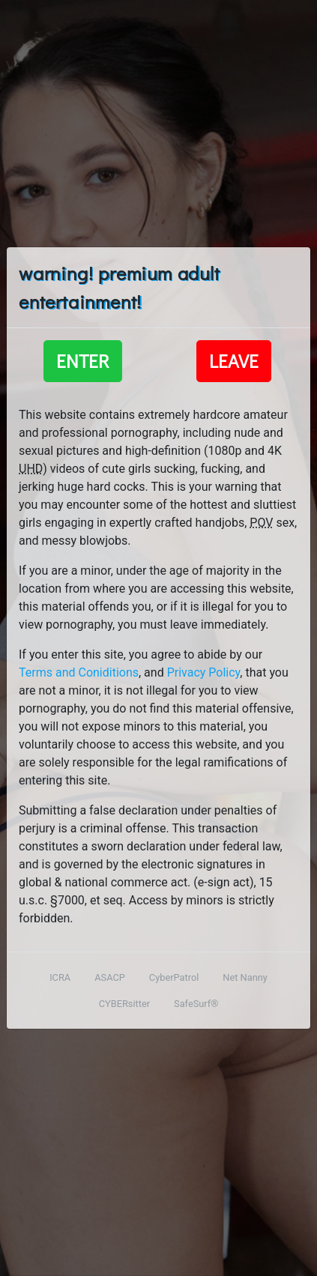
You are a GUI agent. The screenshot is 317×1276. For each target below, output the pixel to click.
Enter (82, 360)
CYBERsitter (124, 1003)
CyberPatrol (174, 977)
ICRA (59, 977)
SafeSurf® (196, 1003)
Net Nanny (245, 977)
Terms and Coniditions (79, 672)
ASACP (109, 977)
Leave (234, 360)
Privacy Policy (204, 672)
